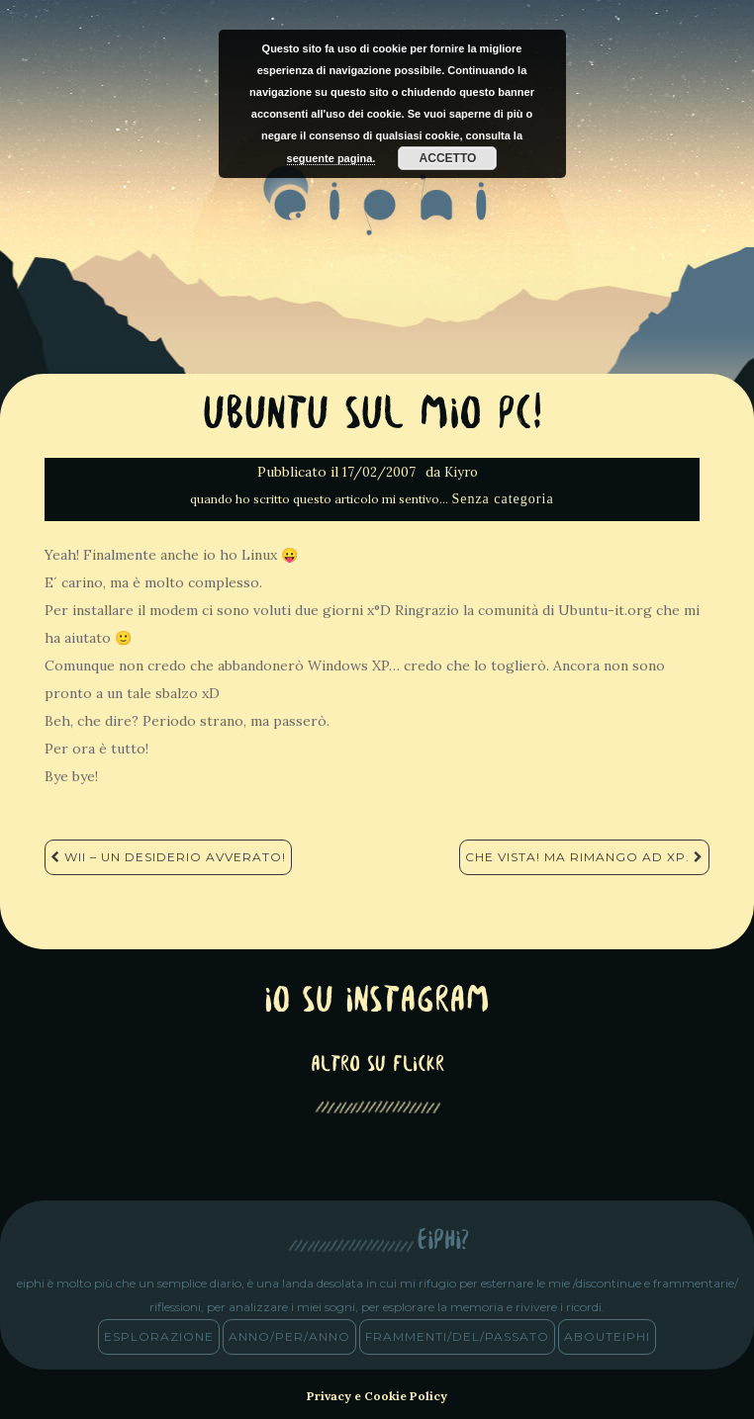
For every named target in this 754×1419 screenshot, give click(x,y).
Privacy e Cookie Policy (377, 1395)
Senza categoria (502, 498)
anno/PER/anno (289, 1336)
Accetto (448, 158)
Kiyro (461, 472)
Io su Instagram (377, 1002)
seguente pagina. (331, 158)
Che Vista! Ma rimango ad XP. (584, 856)
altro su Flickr (377, 1065)
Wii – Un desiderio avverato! (168, 856)
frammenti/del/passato (457, 1336)
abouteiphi (607, 1336)
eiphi (377, 217)
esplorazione (159, 1336)
